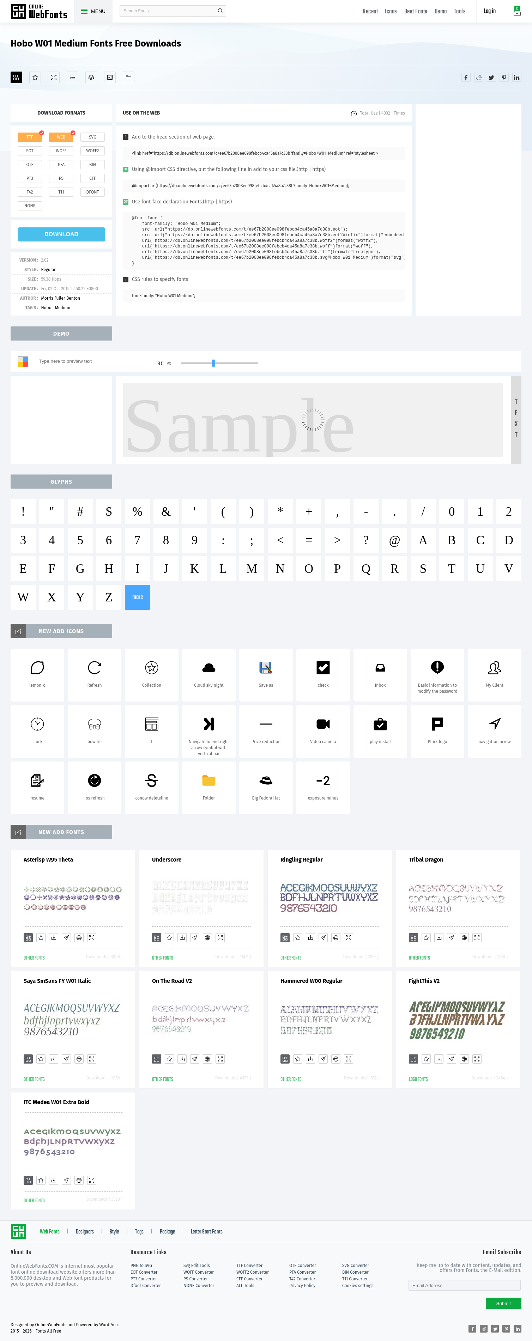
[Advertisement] (468, 210)
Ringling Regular (301, 859)
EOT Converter (144, 1272)
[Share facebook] (466, 77)
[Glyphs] (72, 77)
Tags (139, 1232)
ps (61, 178)
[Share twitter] (491, 77)
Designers (85, 1232)
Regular (48, 269)
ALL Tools (245, 1285)
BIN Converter (355, 1272)
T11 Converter (355, 1278)
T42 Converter (302, 1278)
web (61, 137)
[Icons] (110, 77)
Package (167, 1232)
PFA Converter (302, 1272)
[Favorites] (35, 77)
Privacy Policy (302, 1285)
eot (29, 150)
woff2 (92, 150)
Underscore (167, 859)
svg (92, 137)
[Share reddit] (478, 77)
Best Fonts (416, 12)
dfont (92, 192)
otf (30, 164)
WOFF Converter (198, 1272)
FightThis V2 (424, 981)
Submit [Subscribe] (503, 1303)
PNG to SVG (141, 1265)
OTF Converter (302, 1265)
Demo (441, 12)
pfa (61, 164)
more (137, 597)
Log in (490, 11)
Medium (63, 307)
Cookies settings (357, 1285)
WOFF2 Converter (252, 1272)
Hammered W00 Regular (311, 981)
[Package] (91, 77)
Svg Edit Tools (196, 1265)
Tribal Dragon (426, 859)
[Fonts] (128, 77)
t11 (61, 192)
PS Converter (195, 1278)
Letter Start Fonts (207, 1232)
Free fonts (42, 12)
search (220, 11)
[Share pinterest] (504, 77)
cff (92, 178)
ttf (29, 137)
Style (114, 1232)
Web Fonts (50, 1232)
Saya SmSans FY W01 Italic (57, 981)
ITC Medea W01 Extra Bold (56, 1102)
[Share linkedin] (516, 77)
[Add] (16, 77)
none (29, 205)
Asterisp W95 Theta (48, 859)
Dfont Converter (146, 1285)
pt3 (29, 178)
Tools (460, 12)
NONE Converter (198, 1285)
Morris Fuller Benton (60, 298)
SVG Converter (355, 1265)
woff (61, 150)
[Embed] (79, 937)
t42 (30, 192)
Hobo (46, 307)
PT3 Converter (144, 1278)
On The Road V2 (172, 981)
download (61, 234)
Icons (391, 12)
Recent (370, 12)
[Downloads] (53, 937)
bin (92, 164)
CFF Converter (249, 1278)
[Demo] (54, 77)
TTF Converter (249, 1265)
